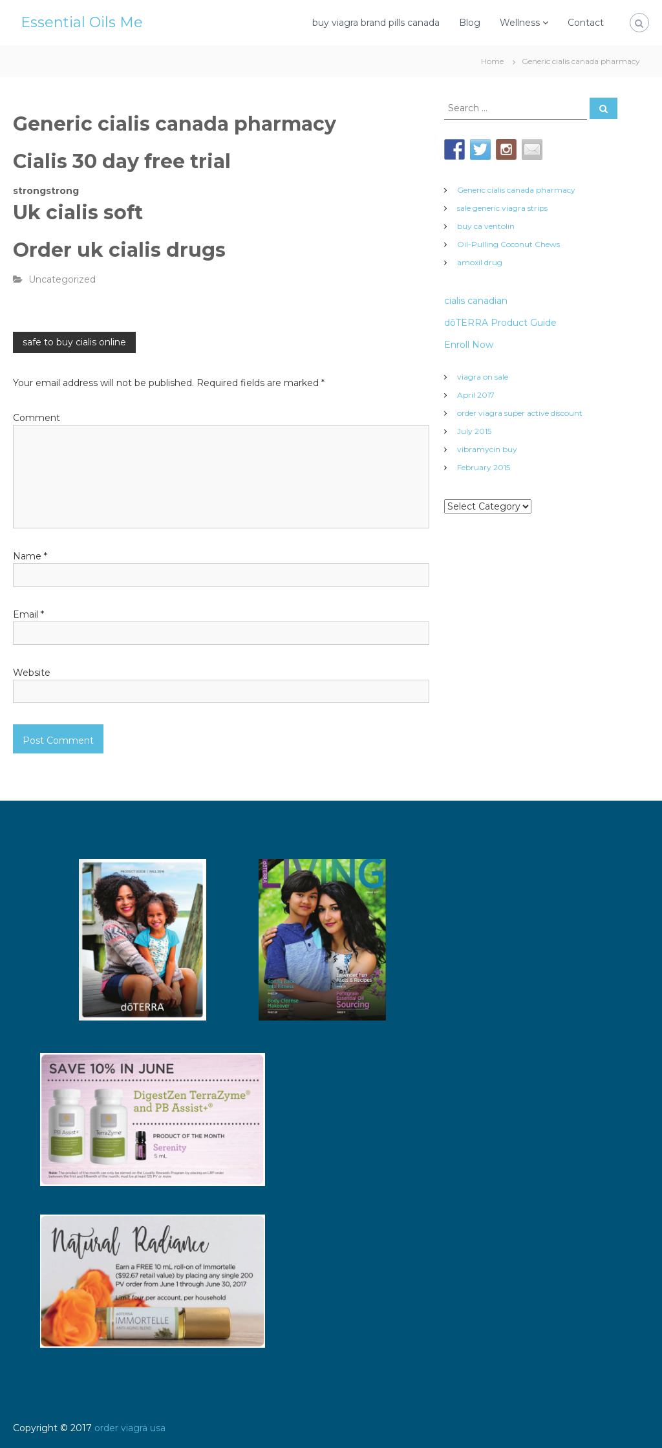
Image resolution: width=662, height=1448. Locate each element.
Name (30, 556)
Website (31, 672)
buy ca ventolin (486, 226)
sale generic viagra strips (502, 208)
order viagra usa (130, 1428)
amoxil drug (479, 262)
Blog (469, 22)
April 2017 (476, 395)
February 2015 (483, 467)
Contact (586, 22)
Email (28, 614)
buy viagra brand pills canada (376, 22)
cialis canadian (475, 301)
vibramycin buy (487, 449)
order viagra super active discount (519, 413)
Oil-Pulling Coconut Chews (508, 244)
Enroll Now (468, 345)
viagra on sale (482, 377)
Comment (36, 418)
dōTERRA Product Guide (500, 323)
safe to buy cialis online (74, 342)
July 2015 (474, 431)
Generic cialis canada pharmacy (516, 190)
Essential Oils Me (82, 22)
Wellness (520, 22)
